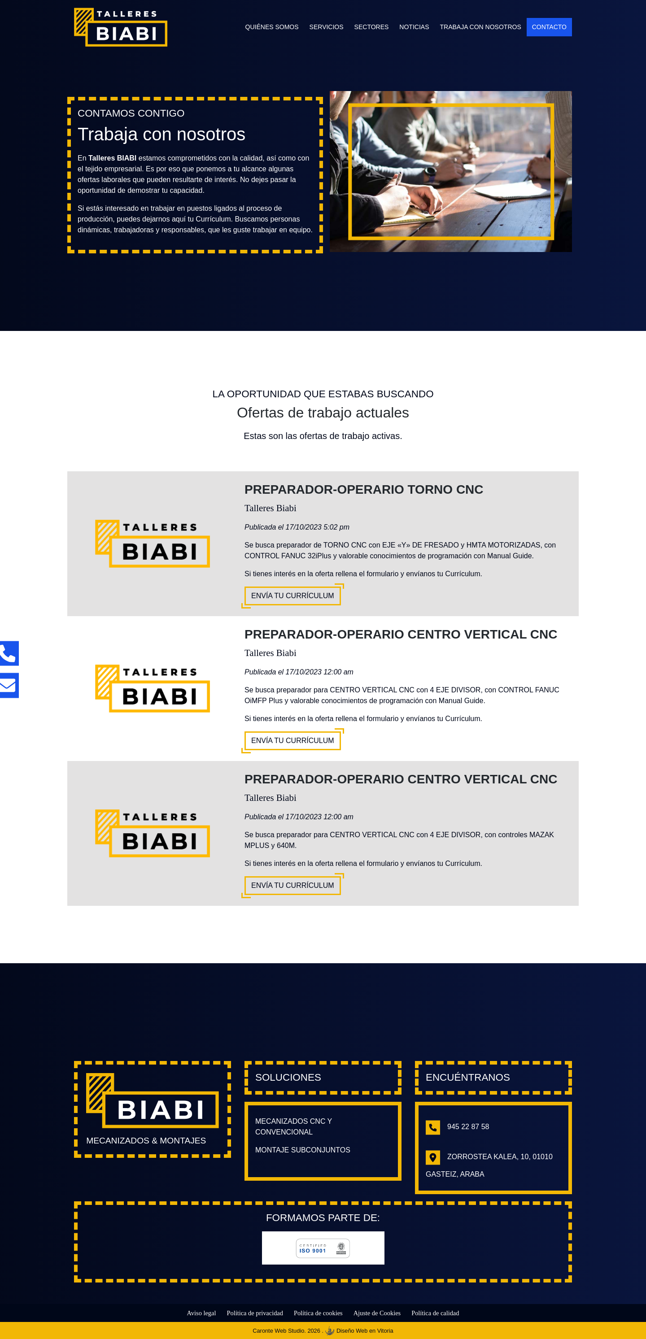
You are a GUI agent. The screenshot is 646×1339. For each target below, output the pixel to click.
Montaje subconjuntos (302, 1150)
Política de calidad (435, 1313)
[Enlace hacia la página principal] (152, 1100)
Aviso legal (201, 1313)
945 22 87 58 (457, 1126)
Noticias (414, 26)
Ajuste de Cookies (377, 1313)
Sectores (371, 26)
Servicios (327, 26)
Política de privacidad (255, 1313)
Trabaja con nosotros (480, 26)
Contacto (549, 26)
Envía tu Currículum (292, 596)
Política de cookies (318, 1313)
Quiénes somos (272, 26)
